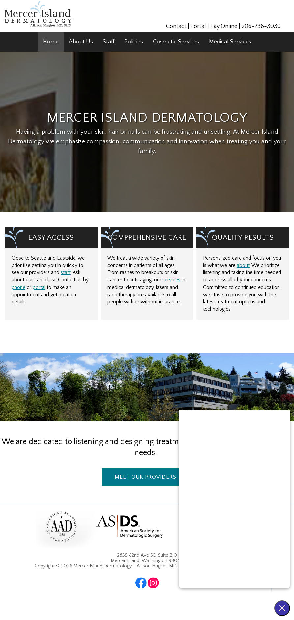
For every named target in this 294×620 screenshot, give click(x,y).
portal (39, 287)
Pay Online (223, 26)
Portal (198, 26)
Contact (176, 26)
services (171, 280)
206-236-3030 (261, 26)
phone (18, 287)
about (243, 265)
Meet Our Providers (145, 477)
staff (66, 272)
